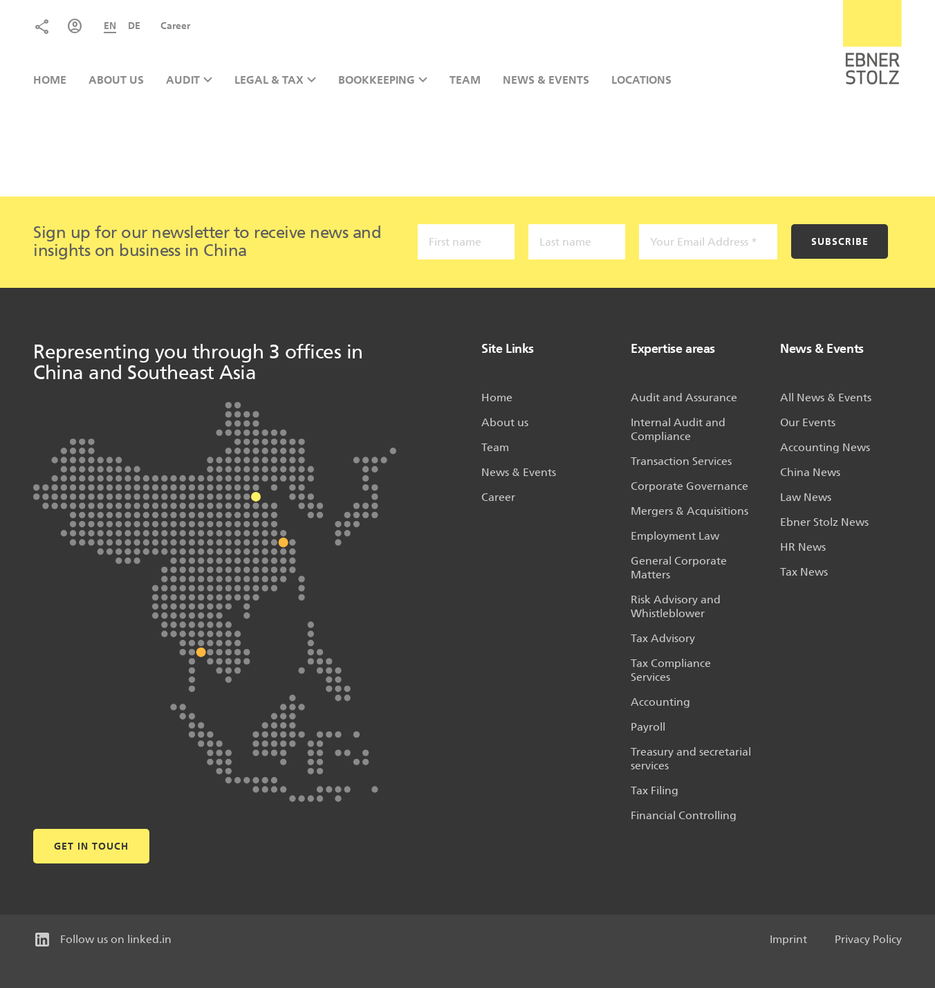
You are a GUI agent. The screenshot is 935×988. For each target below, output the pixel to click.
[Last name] (576, 241)
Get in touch (91, 846)
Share (41, 26)
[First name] (466, 241)
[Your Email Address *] (708, 241)
